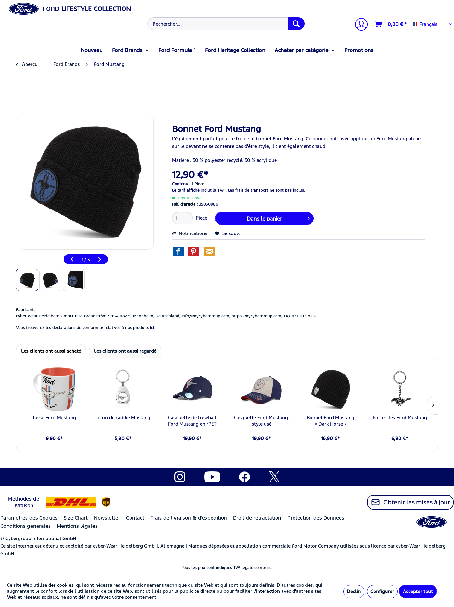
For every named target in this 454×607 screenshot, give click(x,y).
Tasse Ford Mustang (54, 418)
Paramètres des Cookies (29, 518)
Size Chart (76, 518)
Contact (135, 518)
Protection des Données (316, 518)
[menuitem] (225, 23)
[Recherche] (296, 23)
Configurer (382, 591)
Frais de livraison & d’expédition (188, 518)
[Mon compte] (359, 25)
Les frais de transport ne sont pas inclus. (266, 190)
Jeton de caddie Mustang (123, 418)
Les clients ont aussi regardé (125, 351)
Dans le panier (278, 217)
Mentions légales (77, 526)
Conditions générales (25, 526)
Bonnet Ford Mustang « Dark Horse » (330, 421)
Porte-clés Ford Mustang (400, 418)
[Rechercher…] (226, 23)
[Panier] (391, 24)
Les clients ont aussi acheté (51, 351)
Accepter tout (418, 591)
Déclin (354, 591)
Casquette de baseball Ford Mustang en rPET (192, 421)
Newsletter (107, 518)
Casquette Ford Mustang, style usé (261, 421)
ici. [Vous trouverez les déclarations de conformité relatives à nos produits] (152, 327)
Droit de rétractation (257, 518)
